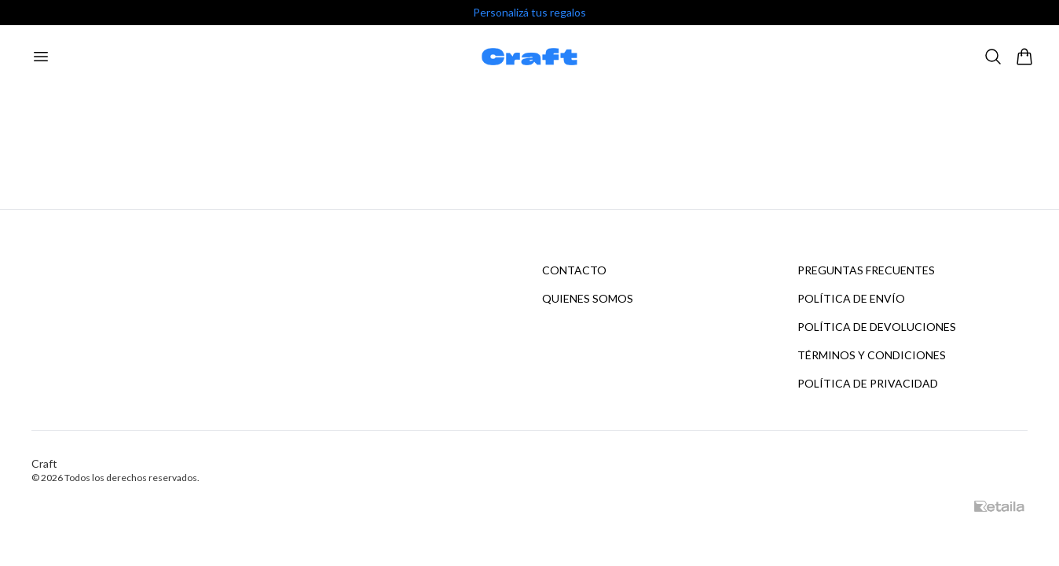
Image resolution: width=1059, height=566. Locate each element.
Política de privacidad (867, 383)
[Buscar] (993, 56)
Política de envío (851, 298)
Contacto (574, 270)
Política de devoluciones (876, 326)
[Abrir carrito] (1024, 56)
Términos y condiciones (871, 355)
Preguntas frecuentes (866, 270)
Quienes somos (587, 298)
